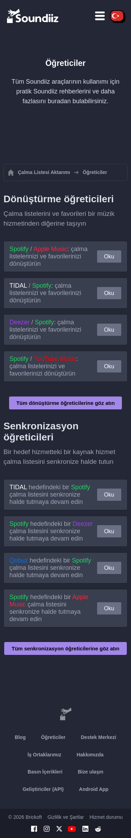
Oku (109, 256)
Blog (20, 737)
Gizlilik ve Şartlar (66, 817)
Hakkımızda (90, 754)
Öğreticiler (53, 737)
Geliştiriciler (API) (43, 789)
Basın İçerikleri (45, 772)
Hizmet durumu (106, 817)
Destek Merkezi (98, 737)
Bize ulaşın (90, 772)
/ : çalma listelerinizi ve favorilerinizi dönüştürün (48, 256)
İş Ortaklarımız (44, 754)
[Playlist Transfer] (33, 16)
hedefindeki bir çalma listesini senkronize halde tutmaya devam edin (49, 494)
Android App (93, 789)
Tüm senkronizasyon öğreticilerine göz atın (65, 648)
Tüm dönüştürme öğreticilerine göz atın (65, 403)
